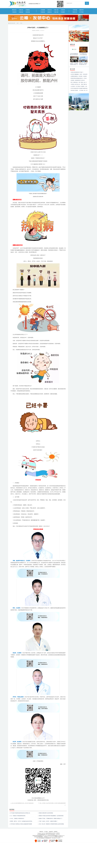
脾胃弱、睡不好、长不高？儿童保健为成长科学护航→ (21, 821)
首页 (18, 23)
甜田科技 (58, 833)
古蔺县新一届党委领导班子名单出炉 (78, 80)
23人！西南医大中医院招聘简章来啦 (17, 815)
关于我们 (81, 12)
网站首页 (14, 9)
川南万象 (27, 12)
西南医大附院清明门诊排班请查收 (46, 812)
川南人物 (56, 9)
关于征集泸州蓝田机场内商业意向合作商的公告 (20, 812)
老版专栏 (81, 9)
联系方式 (75, 12)
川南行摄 (56, 12)
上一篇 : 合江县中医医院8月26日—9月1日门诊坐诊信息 (22, 803)
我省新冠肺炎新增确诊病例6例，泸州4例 (78, 78)
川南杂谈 (21, 12)
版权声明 (51, 831)
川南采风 (63, 9)
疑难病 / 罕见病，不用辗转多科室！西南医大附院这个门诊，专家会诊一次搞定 (50, 819)
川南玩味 (43, 12)
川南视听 (63, 12)
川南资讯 (14, 12)
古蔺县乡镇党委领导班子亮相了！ (77, 72)
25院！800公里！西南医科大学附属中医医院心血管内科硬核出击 (51, 824)
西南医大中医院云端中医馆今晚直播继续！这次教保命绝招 (51, 815)
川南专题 (75, 9)
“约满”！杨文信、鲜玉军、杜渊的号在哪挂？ (48, 821)
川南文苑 (49, 9)
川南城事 (43, 9)
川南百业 (49, 12)
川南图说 (27, 9)
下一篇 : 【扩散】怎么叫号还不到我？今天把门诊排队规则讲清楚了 (52, 804)
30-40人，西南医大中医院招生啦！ (17, 818)
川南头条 (21, 9)
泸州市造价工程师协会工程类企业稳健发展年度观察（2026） (21, 824)
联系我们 (55, 831)
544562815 (58, 834)
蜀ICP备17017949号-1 (56, 837)
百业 (21, 23)
